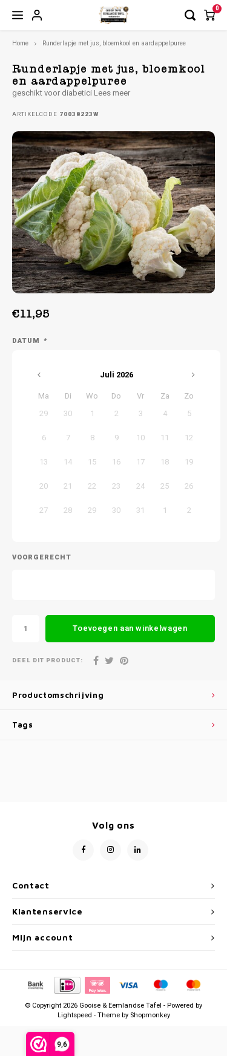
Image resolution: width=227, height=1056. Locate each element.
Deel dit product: (47, 661)
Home (20, 43)
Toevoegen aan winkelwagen (130, 628)
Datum (29, 341)
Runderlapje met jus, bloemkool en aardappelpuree (114, 43)
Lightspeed (75, 1015)
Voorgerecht (41, 557)
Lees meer (112, 93)
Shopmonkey (150, 1015)
